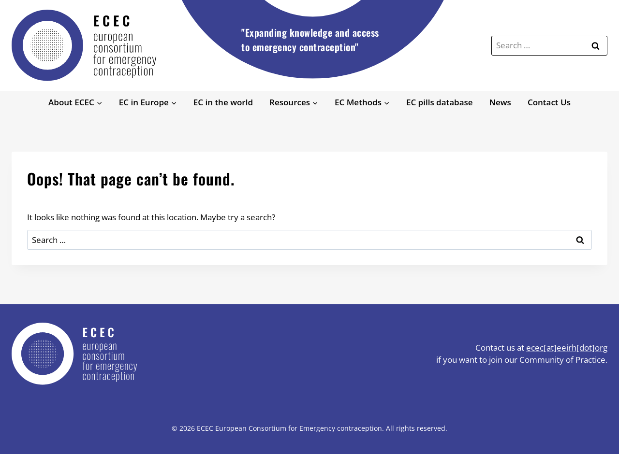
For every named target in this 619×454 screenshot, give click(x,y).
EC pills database (439, 102)
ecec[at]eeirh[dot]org (566, 347)
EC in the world (223, 102)
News (500, 102)
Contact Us (549, 102)
